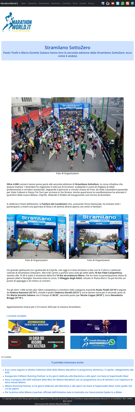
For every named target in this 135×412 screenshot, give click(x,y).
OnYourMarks (76, 404)
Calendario (32, 3)
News (23, 3)
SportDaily (87, 404)
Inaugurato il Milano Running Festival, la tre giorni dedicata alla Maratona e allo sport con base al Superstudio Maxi (66, 376)
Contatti (83, 3)
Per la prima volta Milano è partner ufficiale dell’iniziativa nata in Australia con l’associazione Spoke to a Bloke (63, 392)
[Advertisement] (84, 23)
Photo (75, 3)
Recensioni (55, 3)
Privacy (91, 3)
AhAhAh (96, 404)
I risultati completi (16, 315)
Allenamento (44, 3)
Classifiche (66, 3)
